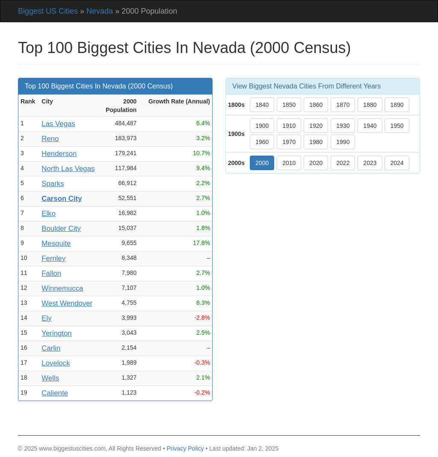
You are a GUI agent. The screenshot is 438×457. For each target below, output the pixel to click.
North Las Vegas (68, 169)
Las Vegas (58, 124)
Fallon (51, 273)
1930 (342, 125)
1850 (289, 104)
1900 (262, 125)
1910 (289, 125)
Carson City (61, 199)
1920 (316, 125)
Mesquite (56, 243)
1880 (369, 104)
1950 (396, 125)
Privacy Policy (185, 448)
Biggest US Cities (48, 11)
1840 (262, 104)
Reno (50, 139)
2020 (316, 162)
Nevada (99, 11)
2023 (369, 162)
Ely (46, 318)
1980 (316, 142)
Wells (50, 378)
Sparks (52, 184)
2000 (262, 162)
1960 (262, 142)
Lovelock (55, 363)
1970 (289, 142)
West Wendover (66, 303)
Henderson (59, 154)
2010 (289, 162)
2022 (342, 162)
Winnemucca (62, 288)
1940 (369, 125)
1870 (342, 104)
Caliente (54, 393)
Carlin (50, 348)
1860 (316, 104)
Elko (48, 213)
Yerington (56, 333)
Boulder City (60, 228)
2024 (396, 162)
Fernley (53, 258)
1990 (342, 142)
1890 (396, 104)
